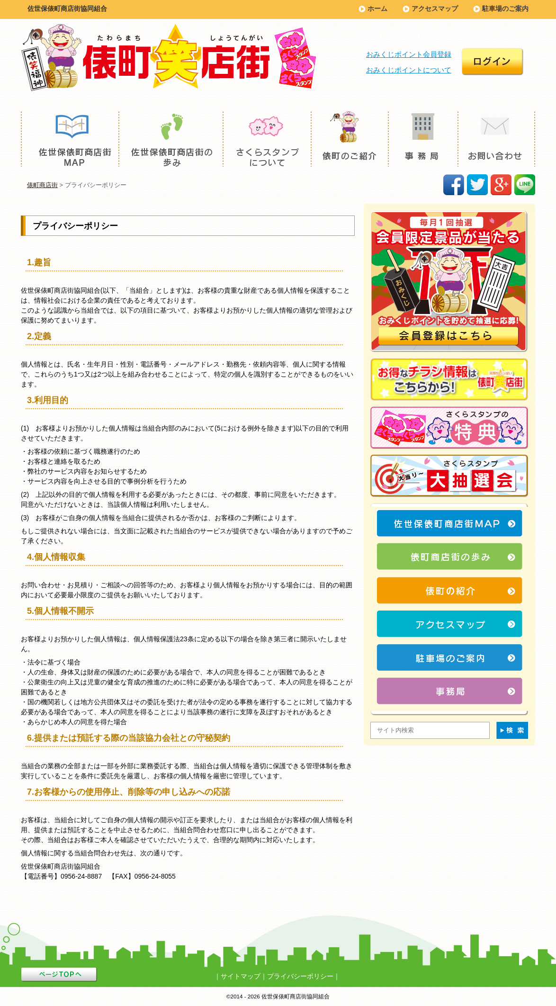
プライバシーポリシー (300, 976)
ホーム (377, 8)
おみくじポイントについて (408, 70)
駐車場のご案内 (505, 8)
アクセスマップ (435, 8)
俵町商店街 (42, 185)
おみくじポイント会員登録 (408, 54)
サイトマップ (240, 976)
